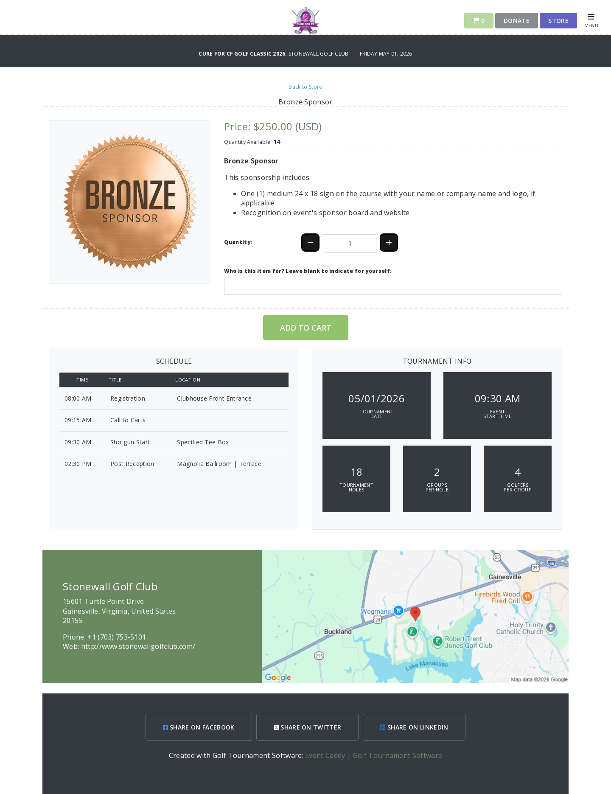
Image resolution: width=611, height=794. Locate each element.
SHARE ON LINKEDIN (414, 727)
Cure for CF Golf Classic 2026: (243, 53)
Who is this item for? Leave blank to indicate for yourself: (308, 271)
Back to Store (305, 86)
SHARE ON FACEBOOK (199, 727)
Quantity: (238, 242)
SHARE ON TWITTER (308, 727)
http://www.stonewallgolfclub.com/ (138, 646)
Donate (517, 21)
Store (558, 21)
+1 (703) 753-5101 (116, 637)
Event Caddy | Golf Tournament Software (373, 755)
